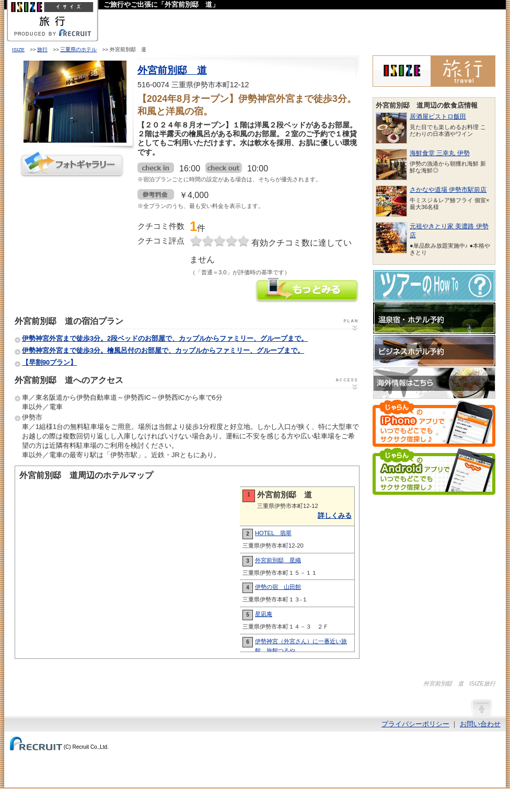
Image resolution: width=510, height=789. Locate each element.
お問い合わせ (480, 724)
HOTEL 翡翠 (273, 533)
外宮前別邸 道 (172, 70)
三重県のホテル (78, 49)
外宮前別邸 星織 (278, 560)
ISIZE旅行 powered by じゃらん (434, 71)
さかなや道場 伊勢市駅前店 (448, 189)
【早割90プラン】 (49, 362)
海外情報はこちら (434, 383)
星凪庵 (263, 614)
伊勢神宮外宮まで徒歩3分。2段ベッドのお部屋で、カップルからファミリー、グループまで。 (165, 338)
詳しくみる (335, 515)
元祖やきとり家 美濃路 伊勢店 (449, 231)
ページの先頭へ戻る (481, 707)
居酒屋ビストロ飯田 (438, 116)
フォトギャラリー (72, 164)
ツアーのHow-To (434, 285)
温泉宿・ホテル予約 (434, 318)
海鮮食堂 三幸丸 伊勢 (440, 153)
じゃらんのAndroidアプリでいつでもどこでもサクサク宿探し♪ (434, 471)
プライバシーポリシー (415, 724)
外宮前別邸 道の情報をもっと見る (307, 291)
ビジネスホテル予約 (434, 350)
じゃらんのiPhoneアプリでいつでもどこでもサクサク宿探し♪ (434, 423)
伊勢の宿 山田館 (278, 587)
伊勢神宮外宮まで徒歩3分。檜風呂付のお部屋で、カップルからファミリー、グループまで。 (163, 350)
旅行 (42, 49)
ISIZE (18, 49)
